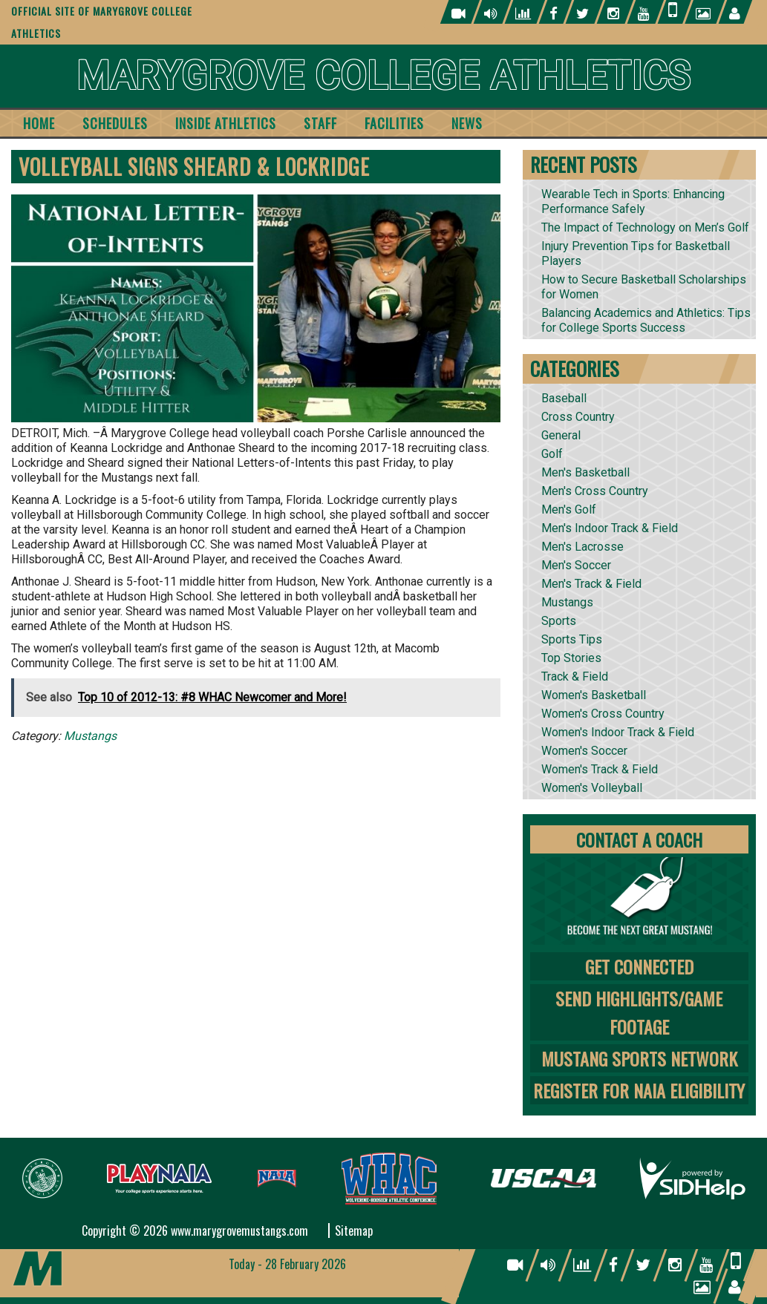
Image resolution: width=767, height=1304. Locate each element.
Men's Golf (568, 509)
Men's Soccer (576, 565)
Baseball (564, 398)
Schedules (115, 123)
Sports (558, 621)
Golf (552, 454)
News (467, 123)
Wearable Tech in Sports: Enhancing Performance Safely (633, 201)
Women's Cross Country (603, 714)
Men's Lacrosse (582, 547)
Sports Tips (571, 639)
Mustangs (90, 736)
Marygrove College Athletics (383, 76)
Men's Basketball (585, 472)
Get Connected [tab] (639, 966)
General (561, 435)
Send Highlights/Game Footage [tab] (638, 1012)
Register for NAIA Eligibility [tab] (639, 1090)
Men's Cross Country (594, 491)
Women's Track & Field (599, 769)
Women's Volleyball (591, 788)
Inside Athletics (225, 123)
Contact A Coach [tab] (639, 839)
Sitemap (354, 1230)
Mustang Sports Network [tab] (639, 1058)
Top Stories (571, 658)
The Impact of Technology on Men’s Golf (645, 227)
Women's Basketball (593, 695)
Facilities (394, 123)
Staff (320, 123)
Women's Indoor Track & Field (617, 732)
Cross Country (578, 417)
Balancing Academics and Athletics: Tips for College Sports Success (646, 320)
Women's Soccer (584, 751)
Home (39, 123)
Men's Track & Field (591, 584)
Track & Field (574, 676)
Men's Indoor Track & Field (609, 528)
